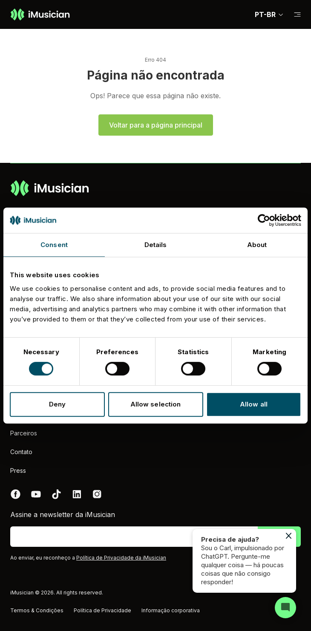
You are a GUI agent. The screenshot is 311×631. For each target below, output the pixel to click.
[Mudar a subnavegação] (297, 14)
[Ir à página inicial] (40, 14)
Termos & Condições (36, 610)
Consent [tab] (54, 245)
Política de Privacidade (102, 610)
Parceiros (23, 433)
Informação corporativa (170, 610)
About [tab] (257, 245)
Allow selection (155, 404)
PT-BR (269, 14)
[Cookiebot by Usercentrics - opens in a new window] (264, 220)
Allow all (254, 404)
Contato (21, 451)
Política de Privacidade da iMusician (121, 557)
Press (18, 470)
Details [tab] (155, 245)
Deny (57, 404)
